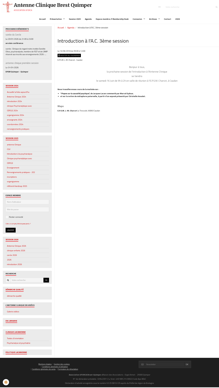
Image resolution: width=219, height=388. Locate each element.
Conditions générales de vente (44, 370)
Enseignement (13, 168)
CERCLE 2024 (12, 111)
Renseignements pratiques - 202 (21, 172)
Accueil (42, 18)
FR (159, 6)
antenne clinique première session (22, 64)
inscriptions (12, 177)
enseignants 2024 (14, 120)
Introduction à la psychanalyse (19, 154)
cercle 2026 (12, 255)
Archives (153, 18)
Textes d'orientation (15, 339)
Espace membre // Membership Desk (112, 18)
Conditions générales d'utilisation (55, 367)
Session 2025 (75, 18)
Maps (61, 107)
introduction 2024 (14, 101)
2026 (177, 18)
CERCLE (10, 163)
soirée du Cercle (13, 35)
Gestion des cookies (62, 365)
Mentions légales (45, 365)
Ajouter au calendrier (69, 56)
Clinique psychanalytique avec (19, 159)
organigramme (13, 182)
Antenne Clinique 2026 (16, 246)
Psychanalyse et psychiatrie (18, 343)
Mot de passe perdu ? (24, 224)
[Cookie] (6, 382)
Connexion (137, 18)
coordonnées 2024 (15, 125)
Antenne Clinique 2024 (16, 97)
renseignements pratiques (18, 129)
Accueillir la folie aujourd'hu (18, 92)
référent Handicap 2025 (17, 186)
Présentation (56, 18)
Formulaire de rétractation (68, 370)
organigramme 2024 (15, 115)
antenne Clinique (14, 145)
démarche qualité (14, 296)
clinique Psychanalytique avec (19, 106)
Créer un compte (11, 224)
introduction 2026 (14, 265)
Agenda (88, 18)
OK (46, 280)
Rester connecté (14, 217)
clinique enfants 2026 (16, 251)
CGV (8, 149)
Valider (10, 230)
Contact (167, 18)
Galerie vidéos (13, 312)
